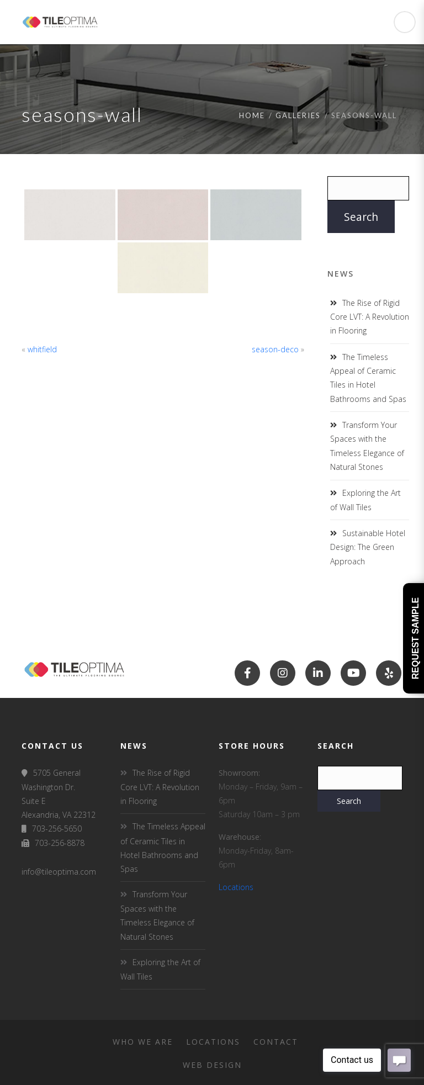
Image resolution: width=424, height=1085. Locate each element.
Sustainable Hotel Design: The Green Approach (367, 547)
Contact (275, 1041)
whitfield (42, 349)
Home (252, 115)
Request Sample (415, 638)
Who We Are (143, 1041)
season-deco (275, 349)
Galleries (298, 115)
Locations (236, 887)
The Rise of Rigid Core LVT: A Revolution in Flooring (369, 317)
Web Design (212, 1065)
